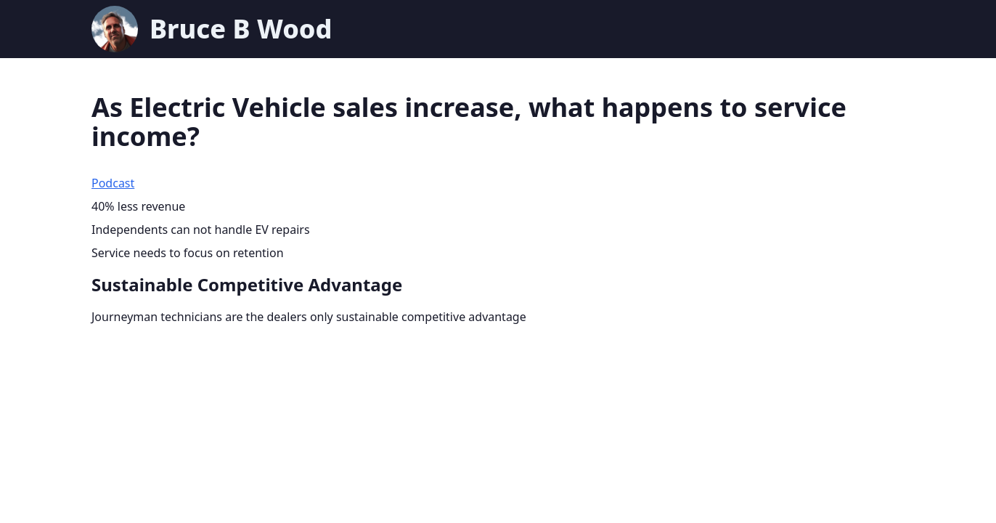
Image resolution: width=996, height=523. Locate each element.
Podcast (112, 183)
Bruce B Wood (241, 29)
